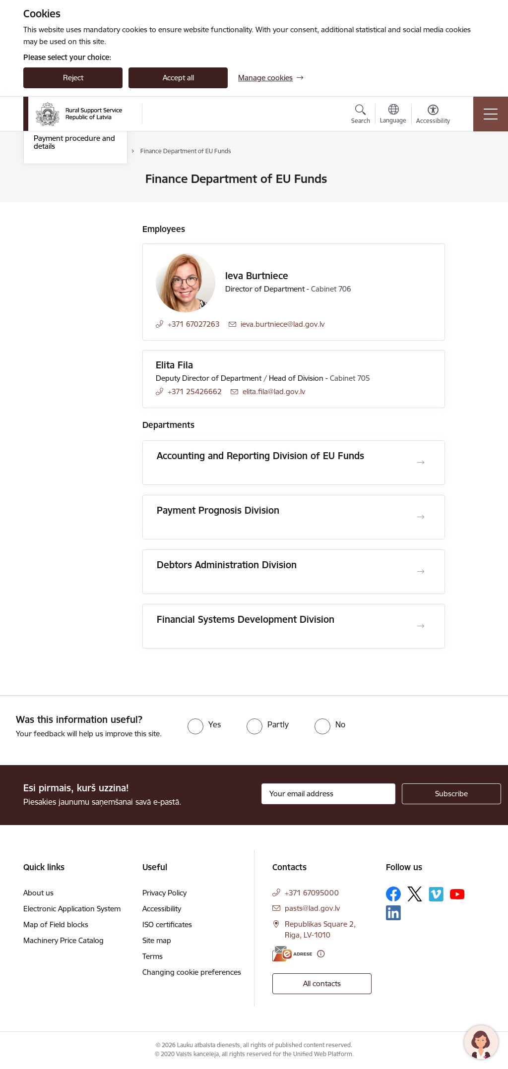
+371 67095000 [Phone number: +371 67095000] (312, 892)
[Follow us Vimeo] (436, 894)
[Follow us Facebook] (393, 894)
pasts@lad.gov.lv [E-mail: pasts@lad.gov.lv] (312, 908)
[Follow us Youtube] (457, 893)
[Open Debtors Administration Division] (421, 571)
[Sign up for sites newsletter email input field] (328, 793)
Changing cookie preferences (191, 972)
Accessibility (161, 908)
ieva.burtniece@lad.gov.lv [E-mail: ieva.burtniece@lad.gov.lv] (282, 324)
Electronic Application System (72, 908)
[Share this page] (470, 199)
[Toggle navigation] (490, 114)
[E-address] (292, 954)
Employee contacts (65, 239)
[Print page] (470, 175)
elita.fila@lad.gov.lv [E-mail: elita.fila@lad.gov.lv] (274, 391)
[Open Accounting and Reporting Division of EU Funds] (421, 462)
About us (38, 892)
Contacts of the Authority (76, 179)
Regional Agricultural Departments (68, 200)
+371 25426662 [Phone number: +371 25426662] (195, 391)
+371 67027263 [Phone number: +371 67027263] (194, 324)
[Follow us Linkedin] (393, 912)
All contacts (322, 983)
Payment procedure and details (74, 260)
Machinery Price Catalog (63, 940)
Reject (73, 77)
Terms (152, 956)
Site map (156, 940)
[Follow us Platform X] (414, 894)
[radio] (204, 724)
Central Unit (53, 222)
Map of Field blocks (55, 924)
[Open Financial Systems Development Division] (421, 626)
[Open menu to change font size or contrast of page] (433, 115)
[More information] (320, 953)
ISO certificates (167, 924)
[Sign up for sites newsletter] (451, 793)
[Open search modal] (360, 115)
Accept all (178, 77)
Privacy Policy (164, 892)
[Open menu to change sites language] (393, 115)
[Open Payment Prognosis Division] (421, 517)
